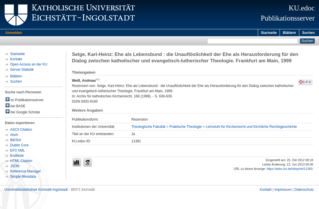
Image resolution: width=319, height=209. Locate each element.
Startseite (269, 33)
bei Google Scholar (23, 112)
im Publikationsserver (25, 100)
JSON (14, 167)
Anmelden (13, 33)
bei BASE (16, 106)
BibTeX (15, 141)
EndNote (17, 157)
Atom (14, 136)
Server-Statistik (22, 70)
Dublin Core (19, 146)
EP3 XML (17, 151)
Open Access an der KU (28, 65)
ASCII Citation (21, 130)
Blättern (289, 33)
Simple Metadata (23, 177)
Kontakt (16, 60)
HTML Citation (21, 162)
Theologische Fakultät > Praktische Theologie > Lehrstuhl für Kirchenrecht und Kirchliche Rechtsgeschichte (214, 128)
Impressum (282, 190)
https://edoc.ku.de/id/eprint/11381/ (290, 169)
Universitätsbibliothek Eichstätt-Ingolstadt (36, 190)
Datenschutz (304, 190)
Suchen (308, 33)
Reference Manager (25, 172)
